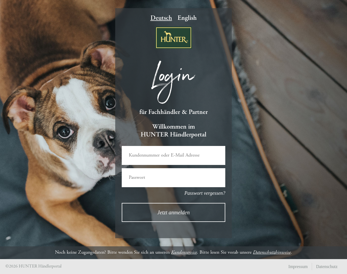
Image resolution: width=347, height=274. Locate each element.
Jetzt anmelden (173, 212)
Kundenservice (184, 252)
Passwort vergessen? (204, 193)
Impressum (298, 266)
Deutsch (161, 18)
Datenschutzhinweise (272, 252)
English (187, 18)
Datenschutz (327, 266)
